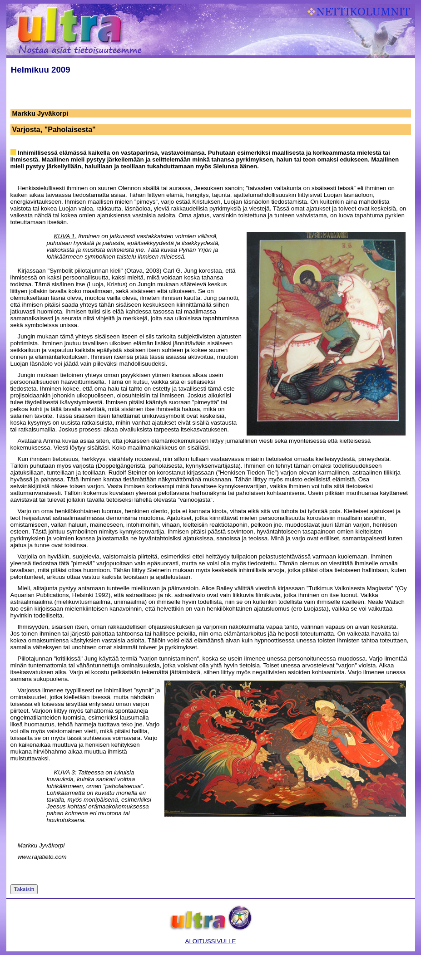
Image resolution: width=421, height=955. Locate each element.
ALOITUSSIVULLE (210, 941)
